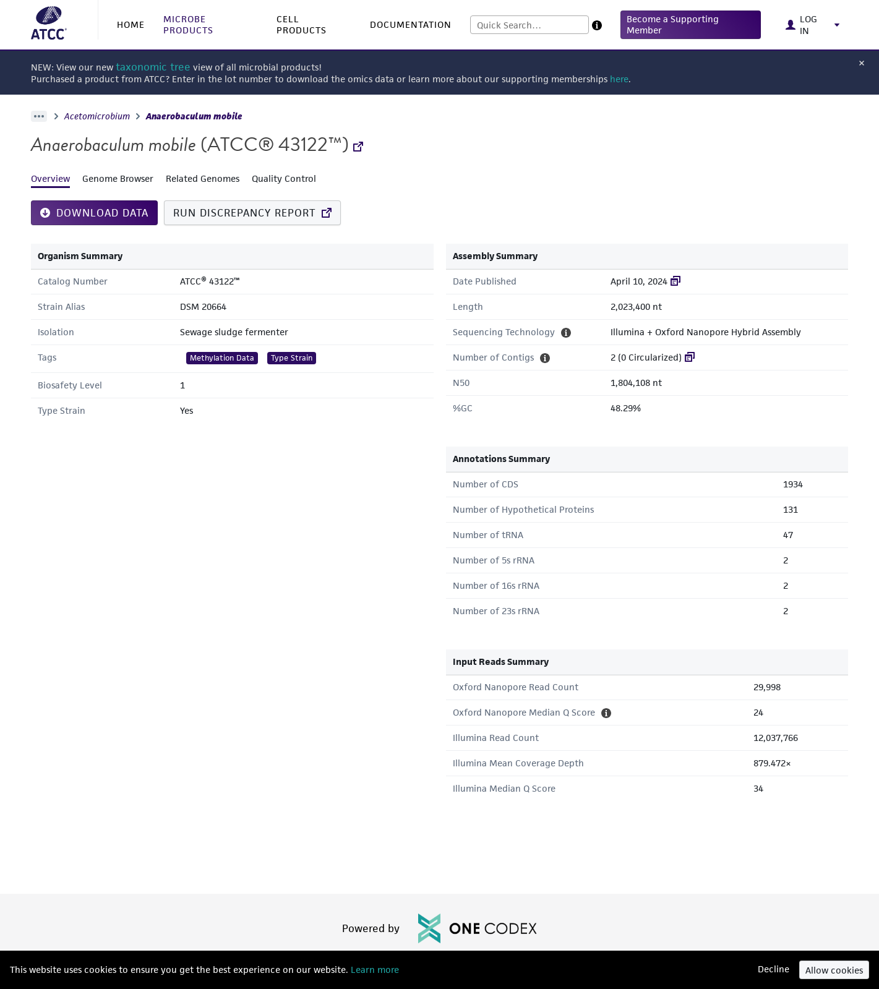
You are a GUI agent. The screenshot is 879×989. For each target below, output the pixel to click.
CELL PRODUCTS (302, 24)
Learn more (373, 969)
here (619, 79)
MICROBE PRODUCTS (188, 24)
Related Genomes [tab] (202, 178)
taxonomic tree (153, 67)
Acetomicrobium (97, 116)
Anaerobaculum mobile (194, 116)
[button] (690, 25)
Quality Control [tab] (284, 178)
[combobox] (529, 24)
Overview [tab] (50, 178)
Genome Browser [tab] (117, 178)
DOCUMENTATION (411, 24)
